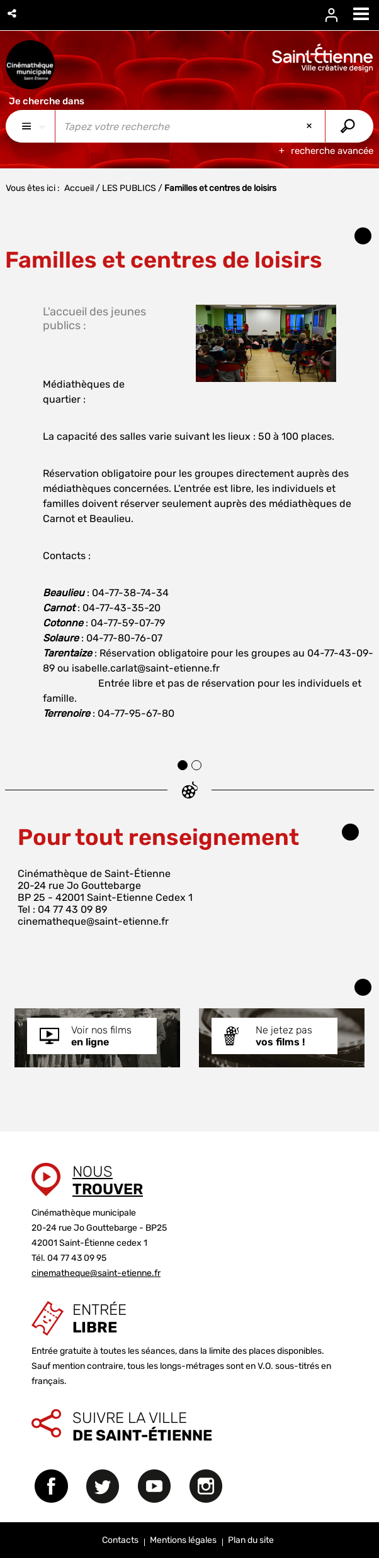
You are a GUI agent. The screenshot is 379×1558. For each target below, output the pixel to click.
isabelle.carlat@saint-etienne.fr (146, 668)
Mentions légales (183, 1540)
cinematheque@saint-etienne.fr (93, 921)
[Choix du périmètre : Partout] (30, 126)
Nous (107, 1180)
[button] (13, 13)
